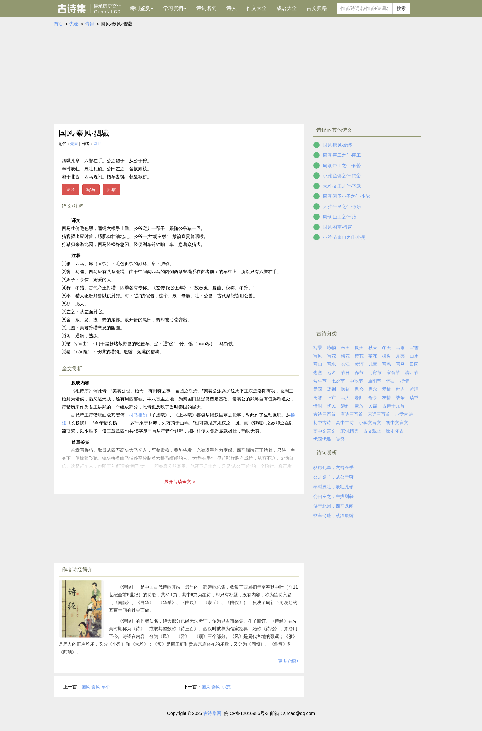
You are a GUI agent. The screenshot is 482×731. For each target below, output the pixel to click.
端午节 (320, 380)
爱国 (317, 389)
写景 (317, 347)
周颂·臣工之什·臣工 (342, 155)
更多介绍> (288, 661)
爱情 (386, 389)
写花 (331, 355)
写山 (317, 364)
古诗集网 (212, 713)
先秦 (74, 24)
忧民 (331, 405)
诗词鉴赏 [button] (141, 8)
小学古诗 (404, 414)
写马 (90, 189)
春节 (359, 372)
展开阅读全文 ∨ (180, 481)
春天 (345, 347)
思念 (372, 389)
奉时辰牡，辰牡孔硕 (333, 486)
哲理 (414, 389)
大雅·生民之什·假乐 (342, 206)
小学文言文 (370, 422)
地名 (331, 372)
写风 (317, 355)
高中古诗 (345, 422)
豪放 (359, 405)
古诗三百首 (324, 414)
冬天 (386, 347)
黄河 (359, 364)
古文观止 (372, 430)
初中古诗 (322, 422)
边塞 (317, 372)
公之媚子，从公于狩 (333, 477)
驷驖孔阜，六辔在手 (333, 467)
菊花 (372, 355)
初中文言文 (397, 422)
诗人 (231, 8)
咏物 (331, 347)
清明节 (411, 372)
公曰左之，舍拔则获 (333, 496)
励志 (400, 389)
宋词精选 (349, 430)
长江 (345, 364)
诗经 (89, 24)
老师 (359, 397)
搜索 (401, 8)
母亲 (372, 397)
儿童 (372, 364)
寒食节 (393, 372)
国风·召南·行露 (337, 227)
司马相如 (138, 414)
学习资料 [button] (175, 8)
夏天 (359, 347)
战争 (400, 397)
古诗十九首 (393, 405)
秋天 (372, 347)
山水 (414, 355)
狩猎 (111, 189)
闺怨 (317, 397)
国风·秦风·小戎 (216, 686)
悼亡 (331, 397)
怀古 (390, 380)
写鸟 (386, 364)
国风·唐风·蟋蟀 (337, 144)
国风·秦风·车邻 (96, 686)
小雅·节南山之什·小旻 (344, 237)
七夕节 (338, 380)
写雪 (414, 347)
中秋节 (356, 380)
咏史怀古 (395, 430)
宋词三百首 (379, 414)
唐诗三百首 (351, 414)
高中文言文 (324, 430)
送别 (345, 389)
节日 (345, 372)
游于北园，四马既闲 (333, 505)
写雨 (400, 347)
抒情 (404, 380)
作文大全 (256, 8)
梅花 (345, 355)
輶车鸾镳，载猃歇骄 (333, 515)
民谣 (372, 405)
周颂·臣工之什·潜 (340, 216)
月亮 (400, 355)
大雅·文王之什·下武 (342, 186)
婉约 (345, 405)
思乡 (359, 389)
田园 (414, 364)
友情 (386, 397)
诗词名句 (206, 8)
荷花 (359, 355)
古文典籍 (316, 8)
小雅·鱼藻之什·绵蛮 (342, 175)
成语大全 (286, 8)
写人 (345, 397)
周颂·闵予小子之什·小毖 (346, 196)
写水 (331, 364)
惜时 (317, 405)
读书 (414, 397)
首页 (58, 24)
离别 (331, 389)
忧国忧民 (322, 439)
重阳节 (374, 380)
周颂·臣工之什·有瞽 (342, 165)
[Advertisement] (241, 76)
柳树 (386, 355)
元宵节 (375, 372)
